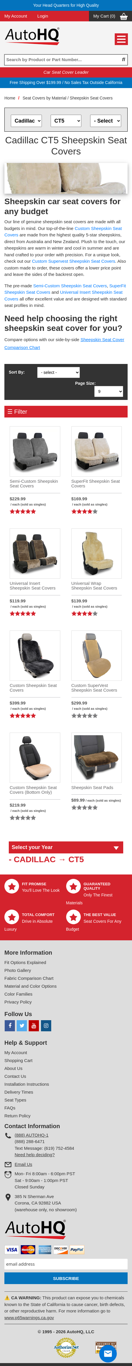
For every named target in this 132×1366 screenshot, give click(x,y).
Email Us (23, 1164)
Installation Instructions (26, 1084)
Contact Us (15, 1076)
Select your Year (32, 847)
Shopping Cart (18, 1060)
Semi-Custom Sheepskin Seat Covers (70, 285)
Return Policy (17, 1115)
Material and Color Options (30, 986)
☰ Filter (17, 411)
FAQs (10, 1107)
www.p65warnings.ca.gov (29, 1317)
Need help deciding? (35, 1154)
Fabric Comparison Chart (29, 978)
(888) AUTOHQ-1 (32, 1135)
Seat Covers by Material (44, 98)
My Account (15, 15)
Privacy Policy (18, 1001)
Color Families (18, 994)
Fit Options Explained (25, 962)
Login (42, 15)
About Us (13, 1068)
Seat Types (15, 1099)
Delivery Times (18, 1092)
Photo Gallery (17, 970)
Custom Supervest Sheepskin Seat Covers (73, 261)
